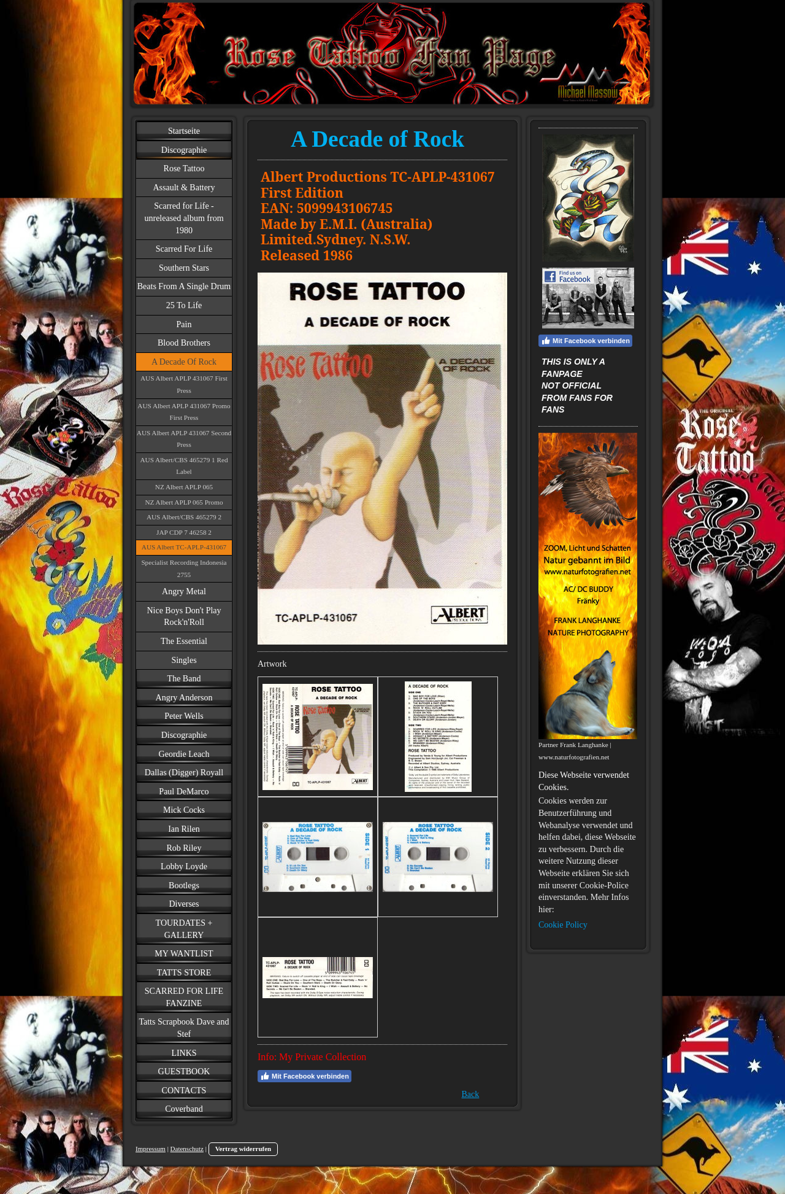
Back (471, 1094)
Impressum (151, 1148)
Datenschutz (187, 1148)
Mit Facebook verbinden (304, 1076)
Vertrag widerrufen (243, 1148)
